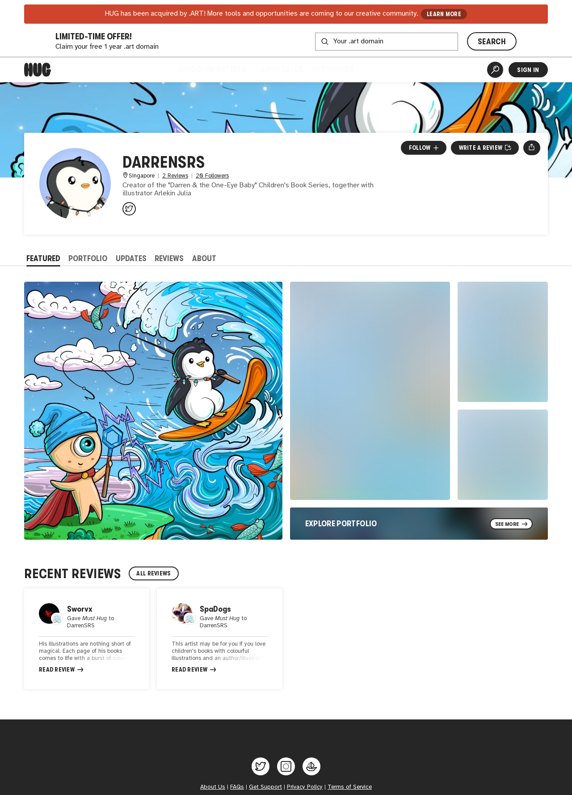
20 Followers (212, 176)
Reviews (169, 258)
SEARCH (492, 41)
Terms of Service (350, 788)
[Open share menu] (531, 147)
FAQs (237, 788)
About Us (212, 788)
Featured (43, 258)
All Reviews (153, 573)
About (204, 258)
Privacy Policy (305, 788)
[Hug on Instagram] (286, 768)
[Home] (37, 69)
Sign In (528, 69)
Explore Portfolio (341, 523)
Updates (131, 258)
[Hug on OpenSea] (311, 768)
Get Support (265, 788)
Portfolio (87, 258)
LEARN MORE (444, 14)
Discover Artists (215, 69)
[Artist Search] (495, 70)
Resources (335, 69)
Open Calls (282, 69)
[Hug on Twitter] (260, 768)
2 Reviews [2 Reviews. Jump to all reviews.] (175, 176)
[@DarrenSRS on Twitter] (129, 209)
